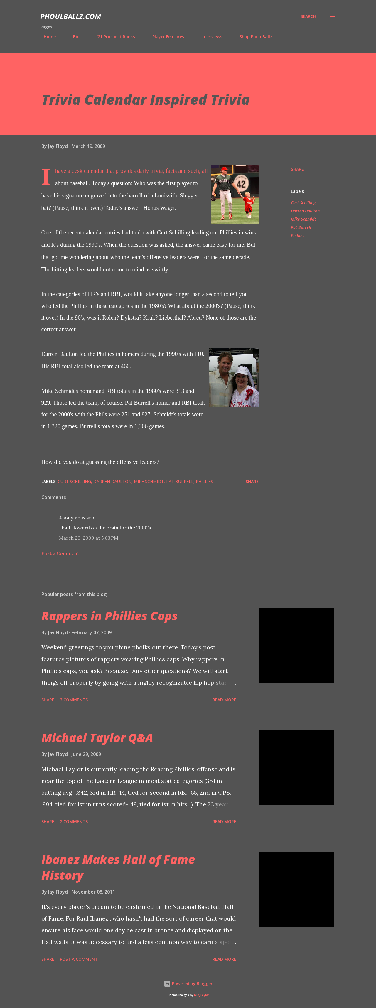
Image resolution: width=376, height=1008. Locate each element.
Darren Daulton (305, 211)
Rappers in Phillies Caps (109, 616)
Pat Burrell (301, 227)
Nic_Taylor (201, 995)
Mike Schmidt (303, 219)
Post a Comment (60, 553)
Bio (73, 36)
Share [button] (297, 169)
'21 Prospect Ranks (112, 36)
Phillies (297, 235)
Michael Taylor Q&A (97, 738)
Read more (224, 700)
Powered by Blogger (188, 983)
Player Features (165, 36)
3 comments (74, 700)
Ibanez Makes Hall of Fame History (118, 867)
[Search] (308, 16)
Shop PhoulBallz (252, 36)
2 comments (74, 821)
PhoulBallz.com (70, 16)
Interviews (208, 36)
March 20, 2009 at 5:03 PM (88, 538)
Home (46, 36)
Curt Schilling (303, 202)
